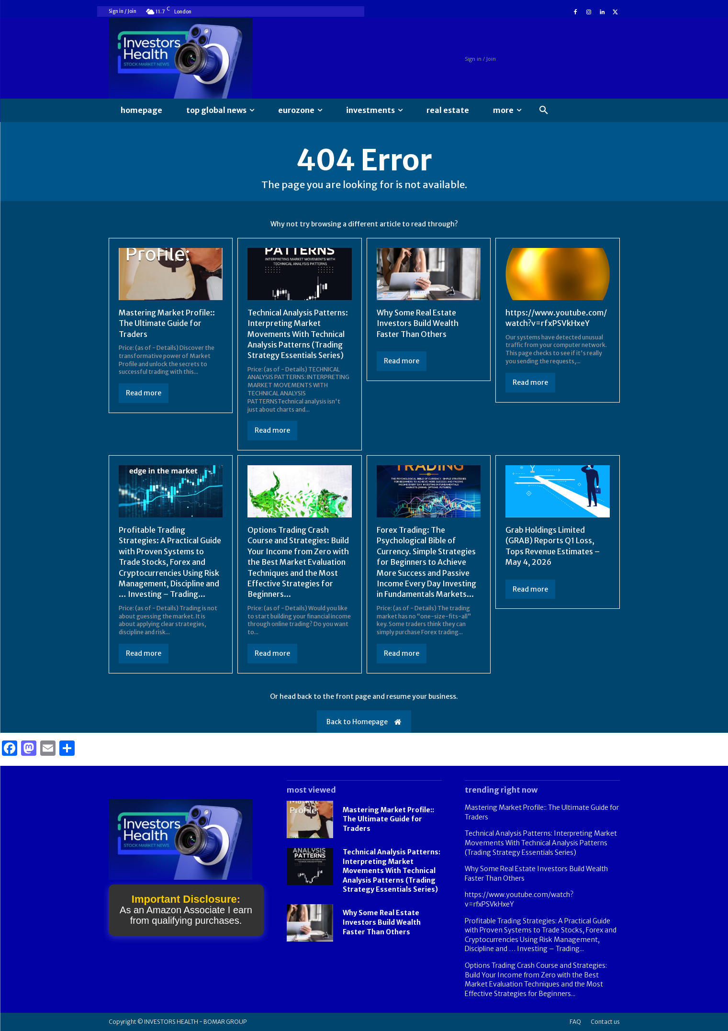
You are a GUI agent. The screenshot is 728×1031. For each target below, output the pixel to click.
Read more (143, 393)
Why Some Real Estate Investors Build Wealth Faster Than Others (418, 323)
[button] (543, 110)
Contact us (605, 1021)
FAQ (575, 1021)
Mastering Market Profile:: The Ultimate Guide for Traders (167, 323)
